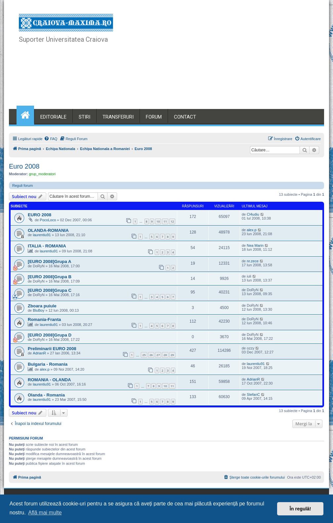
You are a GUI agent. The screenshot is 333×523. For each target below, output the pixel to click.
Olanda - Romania (46, 394)
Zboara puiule (42, 305)
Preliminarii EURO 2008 (52, 348)
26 (151, 355)
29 (172, 355)
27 (158, 355)
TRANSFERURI (118, 117)
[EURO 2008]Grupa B (49, 276)
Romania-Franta (44, 319)
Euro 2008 (24, 166)
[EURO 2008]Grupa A (49, 261)
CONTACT (185, 117)
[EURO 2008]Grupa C (49, 290)
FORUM (154, 117)
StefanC (253, 394)
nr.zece (252, 261)
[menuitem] (50, 139)
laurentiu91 (42, 235)
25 (144, 355)
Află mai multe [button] (45, 512)
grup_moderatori (42, 174)
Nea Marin (255, 245)
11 (165, 221)
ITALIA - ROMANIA (47, 245)
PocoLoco (48, 220)
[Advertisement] (219, 59)
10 (158, 221)
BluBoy (38, 310)
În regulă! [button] (300, 508)
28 (165, 355)
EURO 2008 (39, 214)
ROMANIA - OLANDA (49, 379)
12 (172, 221)
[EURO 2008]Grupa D (49, 335)
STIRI (84, 117)
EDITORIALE (53, 117)
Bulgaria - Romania (47, 364)
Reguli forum (22, 185)
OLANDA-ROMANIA (48, 230)
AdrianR (39, 353)
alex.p (251, 230)
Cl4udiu (253, 214)
